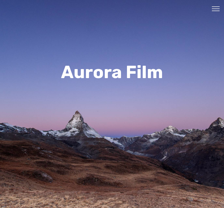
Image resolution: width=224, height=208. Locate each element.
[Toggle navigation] (216, 8)
